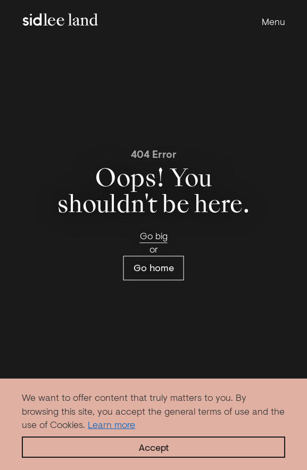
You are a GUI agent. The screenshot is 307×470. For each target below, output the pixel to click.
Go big (154, 235)
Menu (273, 21)
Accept (154, 447)
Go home (154, 268)
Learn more (111, 424)
